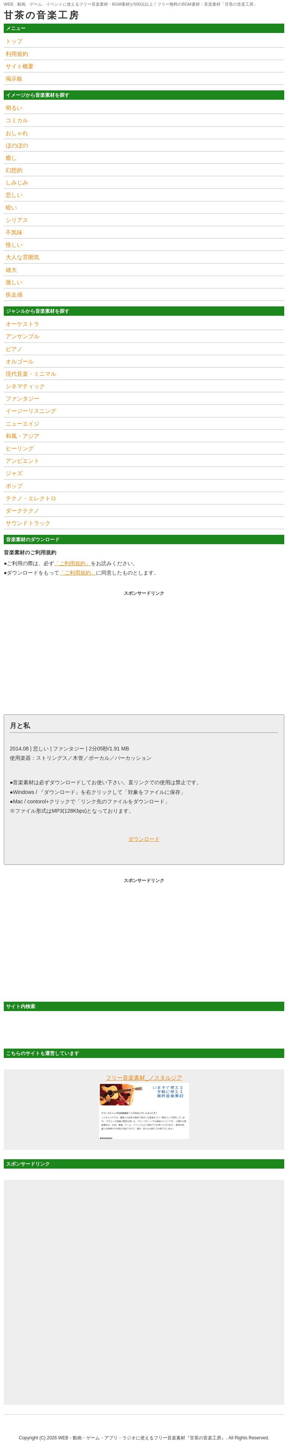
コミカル (17, 120)
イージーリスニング (31, 411)
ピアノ (14, 349)
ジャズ (14, 473)
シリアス (17, 220)
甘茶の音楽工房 (42, 15)
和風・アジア (22, 436)
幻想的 (14, 170)
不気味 (14, 232)
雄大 (11, 270)
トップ (14, 41)
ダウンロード (144, 839)
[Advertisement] (144, 650)
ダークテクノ (22, 510)
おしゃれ (17, 133)
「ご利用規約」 (72, 563)
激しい (14, 282)
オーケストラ (22, 324)
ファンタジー (22, 398)
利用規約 (17, 54)
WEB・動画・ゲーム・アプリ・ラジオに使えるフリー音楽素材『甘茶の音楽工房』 (142, 1437)
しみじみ (17, 182)
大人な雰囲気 (22, 257)
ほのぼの (17, 145)
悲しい (14, 195)
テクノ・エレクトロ (31, 498)
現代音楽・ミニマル (31, 374)
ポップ (14, 486)
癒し (11, 158)
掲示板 (14, 78)
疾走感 (14, 294)
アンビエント (22, 461)
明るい (14, 108)
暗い (11, 207)
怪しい (14, 245)
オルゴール (20, 361)
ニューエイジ (22, 423)
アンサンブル (22, 336)
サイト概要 (20, 66)
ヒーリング (20, 448)
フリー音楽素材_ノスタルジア (144, 1077)
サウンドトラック (28, 523)
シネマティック (25, 386)
